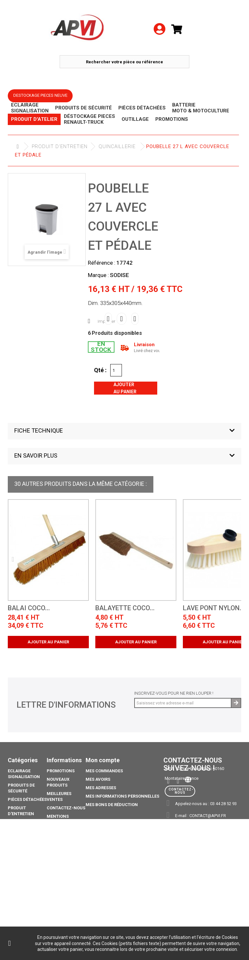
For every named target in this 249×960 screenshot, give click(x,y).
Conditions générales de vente (62, 836)
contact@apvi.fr (207, 815)
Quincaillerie (117, 146)
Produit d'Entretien (60, 146)
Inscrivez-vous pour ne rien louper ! (173, 693)
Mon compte (103, 760)
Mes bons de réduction (112, 804)
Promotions (22, 859)
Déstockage (21, 850)
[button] (124, 431)
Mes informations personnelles (122, 796)
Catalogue (20, 904)
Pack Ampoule (24, 881)
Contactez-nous (66, 807)
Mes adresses (101, 787)
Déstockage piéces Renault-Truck (25, 828)
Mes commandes (104, 770)
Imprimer (106, 321)
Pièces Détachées (27, 799)
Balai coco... (29, 608)
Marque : (98, 275)
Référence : (101, 263)
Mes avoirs (98, 779)
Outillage (19, 842)
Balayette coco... (125, 608)
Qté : (100, 370)
